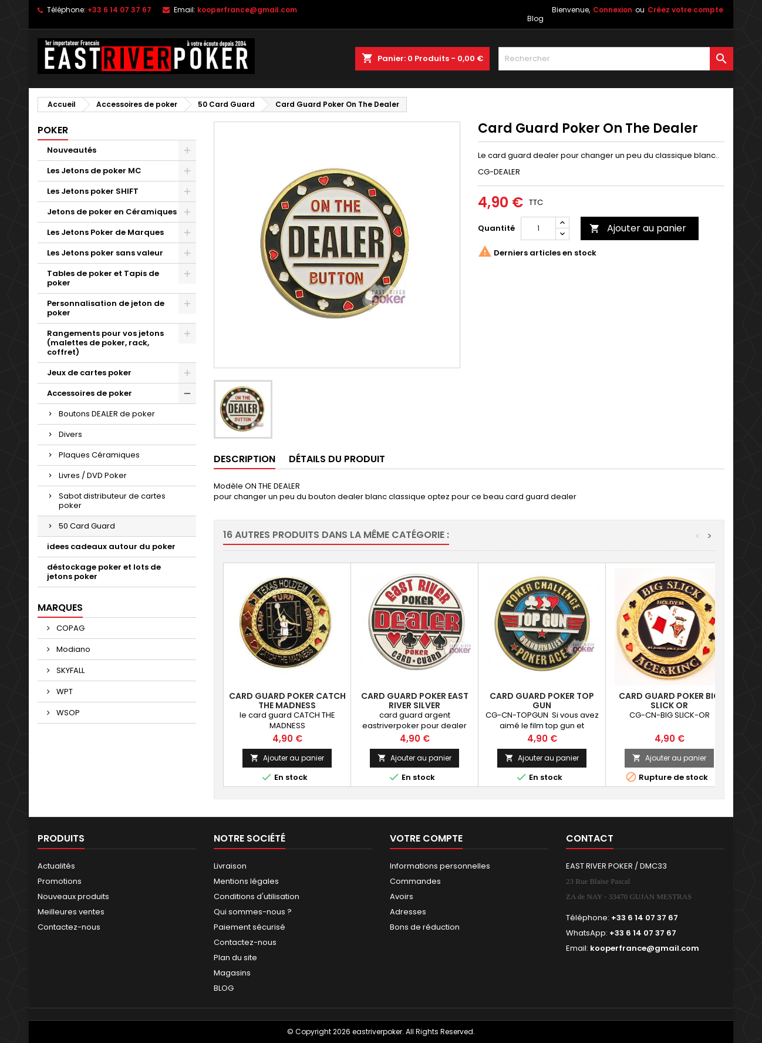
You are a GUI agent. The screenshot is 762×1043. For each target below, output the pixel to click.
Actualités (56, 866)
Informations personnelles (440, 866)
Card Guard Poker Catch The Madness (287, 700)
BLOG (224, 988)
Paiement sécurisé (249, 927)
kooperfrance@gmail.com (247, 10)
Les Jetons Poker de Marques (105, 232)
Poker (53, 130)
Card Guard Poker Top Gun (542, 700)
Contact (589, 838)
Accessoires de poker (89, 393)
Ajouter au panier (637, 228)
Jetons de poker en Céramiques (112, 211)
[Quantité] (538, 228)
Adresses (408, 911)
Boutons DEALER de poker (107, 413)
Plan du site (235, 957)
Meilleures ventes (71, 911)
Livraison (230, 866)
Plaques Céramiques (99, 454)
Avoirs (401, 896)
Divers (70, 434)
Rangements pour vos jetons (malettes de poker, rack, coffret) (105, 343)
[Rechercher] (615, 58)
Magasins (232, 972)
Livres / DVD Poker (93, 475)
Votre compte (426, 838)
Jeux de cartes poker (89, 372)
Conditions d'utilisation (256, 896)
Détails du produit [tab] (337, 459)
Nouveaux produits (73, 896)
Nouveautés (71, 150)
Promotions (60, 881)
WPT (64, 691)
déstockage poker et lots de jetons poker (104, 571)
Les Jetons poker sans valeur (105, 252)
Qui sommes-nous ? (253, 911)
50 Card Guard (87, 525)
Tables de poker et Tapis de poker (103, 278)
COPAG (70, 628)
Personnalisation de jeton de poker (105, 308)
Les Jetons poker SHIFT (93, 191)
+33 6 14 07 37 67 (119, 10)
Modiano (72, 649)
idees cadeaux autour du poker (111, 546)
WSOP (67, 712)
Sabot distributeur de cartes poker (112, 500)
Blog (535, 18)
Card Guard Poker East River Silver (414, 700)
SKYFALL (70, 670)
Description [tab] (244, 459)
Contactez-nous (69, 927)
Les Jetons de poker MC (94, 170)
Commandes (415, 881)
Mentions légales (246, 881)
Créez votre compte (685, 10)
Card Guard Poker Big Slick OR (669, 700)
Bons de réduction (425, 927)
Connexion (612, 10)
